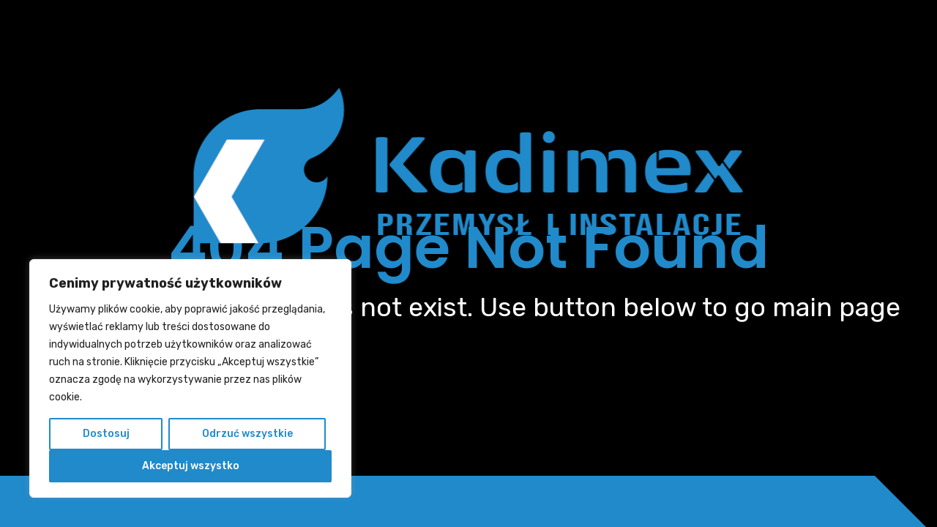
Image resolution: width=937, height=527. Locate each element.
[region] (190, 378)
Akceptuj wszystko (190, 466)
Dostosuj (106, 433)
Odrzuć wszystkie (247, 433)
